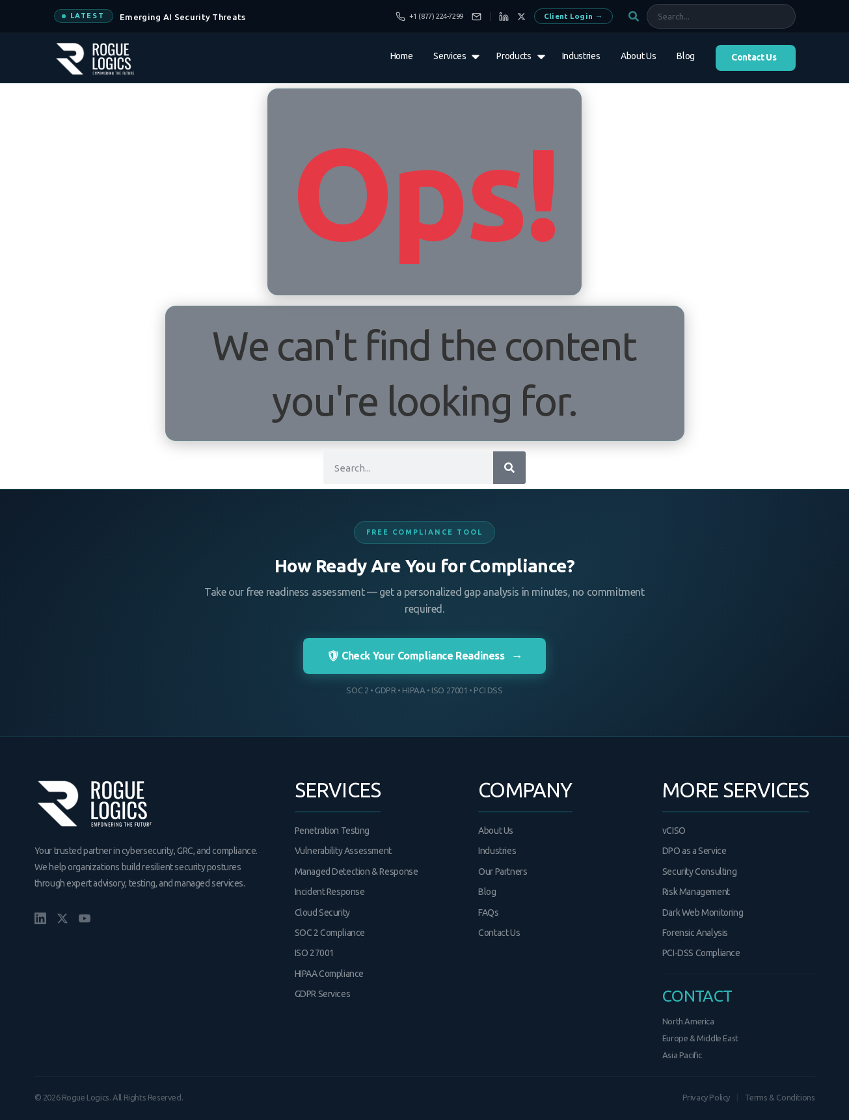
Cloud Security (322, 912)
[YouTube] (84, 918)
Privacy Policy (706, 1097)
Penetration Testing (332, 830)
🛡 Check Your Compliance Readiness (424, 655)
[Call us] (429, 16)
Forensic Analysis (695, 932)
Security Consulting (699, 871)
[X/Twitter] (62, 918)
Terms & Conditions (780, 1097)
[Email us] (476, 16)
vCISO (674, 830)
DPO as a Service (694, 851)
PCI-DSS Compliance (701, 953)
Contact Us (499, 932)
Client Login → (573, 16)
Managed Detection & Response (356, 871)
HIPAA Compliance (329, 973)
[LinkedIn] (504, 16)
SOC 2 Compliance (330, 932)
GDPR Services (323, 994)
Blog (487, 892)
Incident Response (330, 892)
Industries (497, 851)
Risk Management (696, 892)
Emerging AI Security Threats (182, 16)
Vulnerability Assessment (343, 851)
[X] (521, 16)
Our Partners (502, 871)
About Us (495, 830)
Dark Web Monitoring (702, 912)
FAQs (488, 912)
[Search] (509, 467)
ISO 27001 (314, 953)
